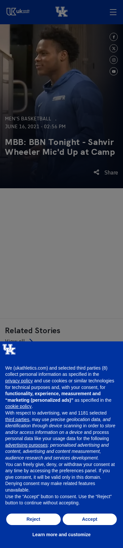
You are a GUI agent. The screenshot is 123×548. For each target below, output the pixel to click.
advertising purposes (26, 445)
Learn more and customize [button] (61, 534)
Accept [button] (89, 519)
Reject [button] (33, 519)
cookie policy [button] (18, 406)
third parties (17, 419)
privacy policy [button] (19, 380)
